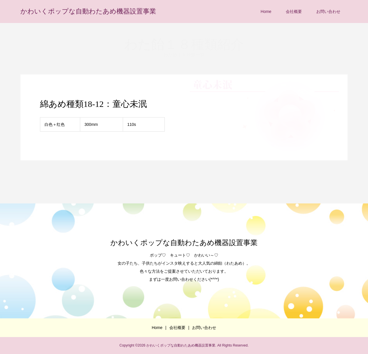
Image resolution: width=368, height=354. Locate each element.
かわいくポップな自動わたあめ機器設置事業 (88, 11)
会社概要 (294, 11)
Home (266, 11)
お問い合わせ (328, 11)
